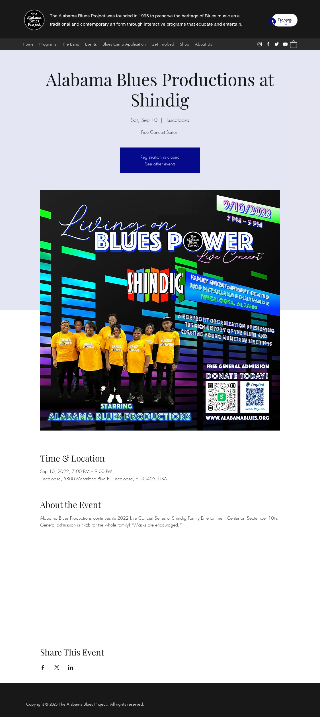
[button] (293, 44)
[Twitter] (277, 44)
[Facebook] (268, 44)
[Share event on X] (57, 667)
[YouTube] (285, 44)
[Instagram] (259, 44)
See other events (160, 164)
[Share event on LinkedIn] (70, 667)
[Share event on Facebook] (43, 667)
